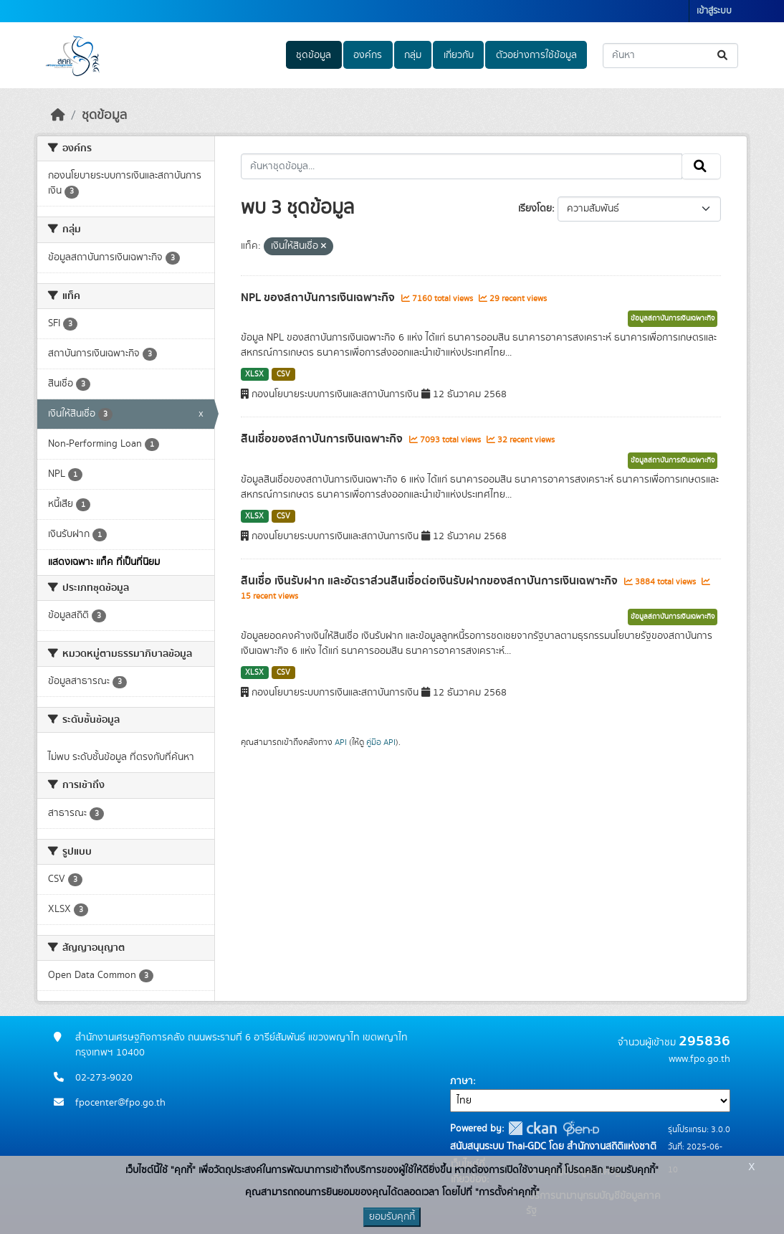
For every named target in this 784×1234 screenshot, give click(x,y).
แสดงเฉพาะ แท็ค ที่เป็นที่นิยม (104, 562)
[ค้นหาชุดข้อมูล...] (670, 55)
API (341, 742)
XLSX (254, 374)
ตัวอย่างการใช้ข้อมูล (536, 55)
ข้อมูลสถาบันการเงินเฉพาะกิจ (672, 318)
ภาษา (461, 1081)
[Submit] (723, 55)
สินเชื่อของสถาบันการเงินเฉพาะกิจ (323, 438)
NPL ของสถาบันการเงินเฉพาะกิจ (319, 297)
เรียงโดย (535, 208)
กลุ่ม (412, 55)
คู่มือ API (381, 742)
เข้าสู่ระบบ (714, 11)
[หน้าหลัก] (58, 115)
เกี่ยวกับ (459, 55)
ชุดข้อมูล (313, 55)
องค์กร (367, 55)
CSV (283, 374)
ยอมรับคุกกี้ (392, 1217)
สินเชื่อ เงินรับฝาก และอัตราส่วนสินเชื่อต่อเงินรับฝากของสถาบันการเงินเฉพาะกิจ (431, 580)
